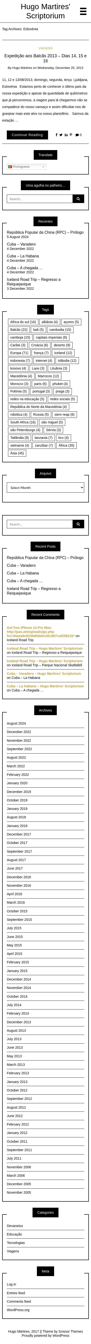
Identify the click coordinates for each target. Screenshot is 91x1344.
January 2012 (17, 1133)
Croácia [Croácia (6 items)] (39, 345)
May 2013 (14, 1056)
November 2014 (19, 988)
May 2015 (14, 945)
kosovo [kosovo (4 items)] (18, 368)
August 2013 (16, 1030)
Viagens (46, 48)
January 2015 (17, 971)
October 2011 (17, 1141)
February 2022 (18, 775)
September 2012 (19, 1099)
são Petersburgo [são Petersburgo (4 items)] (25, 430)
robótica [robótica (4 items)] (18, 414)
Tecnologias (16, 1243)
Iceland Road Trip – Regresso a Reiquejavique (34, 281)
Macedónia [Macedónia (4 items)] (21, 376)
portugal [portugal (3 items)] (41, 391)
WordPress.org (18, 1310)
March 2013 (16, 1065)
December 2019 (19, 792)
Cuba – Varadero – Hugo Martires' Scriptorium (44, 674)
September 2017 (19, 851)
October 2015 (17, 911)
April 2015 (14, 954)
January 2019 (17, 809)
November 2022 (19, 740)
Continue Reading (27, 135)
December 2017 (19, 834)
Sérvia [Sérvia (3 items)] (53, 430)
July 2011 (14, 1158)
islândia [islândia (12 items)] (67, 361)
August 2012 (16, 1107)
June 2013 (15, 1047)
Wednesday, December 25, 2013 (60, 68)
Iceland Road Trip (20, 640)
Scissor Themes (70, 1331)
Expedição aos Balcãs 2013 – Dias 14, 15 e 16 (45, 58)
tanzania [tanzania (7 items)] (44, 438)
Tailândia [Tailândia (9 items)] (19, 438)
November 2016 (19, 885)
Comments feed (19, 1301)
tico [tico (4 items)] (63, 438)
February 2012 (18, 1124)
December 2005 (19, 1184)
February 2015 (18, 962)
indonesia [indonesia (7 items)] (20, 361)
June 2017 (15, 868)
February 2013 (18, 1073)
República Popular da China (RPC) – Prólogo (45, 232)
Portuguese (19, 167)
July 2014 (14, 1005)
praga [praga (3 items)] (62, 391)
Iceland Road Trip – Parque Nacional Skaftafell (47, 665)
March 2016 (16, 902)
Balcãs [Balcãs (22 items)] (18, 330)
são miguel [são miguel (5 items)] (52, 422)
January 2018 (17, 826)
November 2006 (19, 1167)
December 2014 (19, 979)
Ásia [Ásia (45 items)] (17, 453)
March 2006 (16, 1175)
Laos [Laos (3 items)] (38, 368)
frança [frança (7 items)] (41, 353)
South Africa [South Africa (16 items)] (22, 422)
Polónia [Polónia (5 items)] (18, 391)
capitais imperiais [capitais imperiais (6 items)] (51, 337)
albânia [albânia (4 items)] (50, 322)
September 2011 (19, 1150)
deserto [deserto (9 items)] (62, 345)
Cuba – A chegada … (25, 268)
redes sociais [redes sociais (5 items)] (62, 399)
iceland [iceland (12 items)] (63, 353)
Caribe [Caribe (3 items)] (17, 345)
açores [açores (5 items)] (71, 322)
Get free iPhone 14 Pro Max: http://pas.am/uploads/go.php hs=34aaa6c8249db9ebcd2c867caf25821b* (41, 632)
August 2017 (16, 860)
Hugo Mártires (22, 68)
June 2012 (15, 1116)
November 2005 (19, 1192)
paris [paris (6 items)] (40, 384)
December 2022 (19, 732)
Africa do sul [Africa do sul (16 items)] (23, 322)
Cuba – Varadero (21, 244)
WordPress (61, 1335)
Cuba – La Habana (23, 256)
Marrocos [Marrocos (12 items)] (48, 376)
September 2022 (19, 749)
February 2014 (18, 1013)
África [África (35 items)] (66, 445)
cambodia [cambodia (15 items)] (60, 330)
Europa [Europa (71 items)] (19, 353)
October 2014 (17, 996)
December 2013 (19, 1022)
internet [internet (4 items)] (44, 361)
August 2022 (16, 757)
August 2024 (16, 723)
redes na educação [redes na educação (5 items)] (27, 399)
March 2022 (16, 766)
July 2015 (14, 928)
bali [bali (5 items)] (38, 330)
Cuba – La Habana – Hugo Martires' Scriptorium (45, 686)
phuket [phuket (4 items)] (60, 384)
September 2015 (19, 920)
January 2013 (17, 1082)
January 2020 (17, 783)
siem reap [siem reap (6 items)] (64, 414)
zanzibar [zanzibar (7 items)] (44, 445)
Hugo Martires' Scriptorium (45, 11)
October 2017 (17, 843)
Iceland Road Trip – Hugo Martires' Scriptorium (45, 648)
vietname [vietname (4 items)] (19, 445)
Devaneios (15, 1226)
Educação (14, 1234)
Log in (11, 1284)
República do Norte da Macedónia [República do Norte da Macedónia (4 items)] (38, 407)
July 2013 (14, 1039)
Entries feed (16, 1293)
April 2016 (14, 894)
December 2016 (19, 877)
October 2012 (17, 1090)
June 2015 (15, 937)
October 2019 (17, 800)
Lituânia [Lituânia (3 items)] (58, 368)
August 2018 (16, 817)
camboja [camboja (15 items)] (20, 337)
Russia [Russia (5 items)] (41, 414)
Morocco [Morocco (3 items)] (19, 384)
